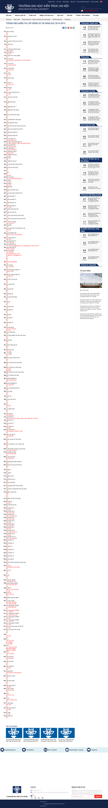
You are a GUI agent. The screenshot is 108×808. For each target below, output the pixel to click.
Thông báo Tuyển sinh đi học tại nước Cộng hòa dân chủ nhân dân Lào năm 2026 (94, 166)
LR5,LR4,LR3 (10, 567)
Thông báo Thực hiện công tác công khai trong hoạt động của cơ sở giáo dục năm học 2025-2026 (94, 85)
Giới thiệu (66, 1)
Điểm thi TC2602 (11, 648)
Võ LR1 (11, 246)
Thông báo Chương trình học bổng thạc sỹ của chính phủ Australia (94, 77)
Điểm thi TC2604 (11, 650)
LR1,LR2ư (17, 567)
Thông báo (67, 19)
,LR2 (12, 653)
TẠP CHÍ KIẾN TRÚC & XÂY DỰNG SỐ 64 (93, 235)
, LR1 (12, 223)
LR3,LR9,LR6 (10, 60)
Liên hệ (72, 1)
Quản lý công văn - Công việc (76, 750)
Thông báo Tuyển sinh (89, 23)
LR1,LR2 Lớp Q (15, 418)
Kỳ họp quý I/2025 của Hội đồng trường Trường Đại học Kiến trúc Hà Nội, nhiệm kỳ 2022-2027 (94, 208)
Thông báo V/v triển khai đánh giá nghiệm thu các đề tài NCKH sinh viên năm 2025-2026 (93, 70)
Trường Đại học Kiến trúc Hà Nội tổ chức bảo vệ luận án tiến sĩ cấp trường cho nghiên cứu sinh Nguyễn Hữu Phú (94, 97)
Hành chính (95, 1)
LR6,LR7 (13, 143)
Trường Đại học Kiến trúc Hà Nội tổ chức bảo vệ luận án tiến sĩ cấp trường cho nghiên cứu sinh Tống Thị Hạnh (94, 112)
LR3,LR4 (13, 150)
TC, (10, 589)
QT (21, 255)
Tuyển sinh (33, 15)
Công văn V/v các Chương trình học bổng (94, 187)
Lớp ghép (16, 255)
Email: (34, 796)
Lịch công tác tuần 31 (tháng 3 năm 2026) (93, 151)
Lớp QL (8, 418)
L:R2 (10, 585)
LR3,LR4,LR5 (18, 234)
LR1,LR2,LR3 (10, 415)
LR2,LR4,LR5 (10, 672)
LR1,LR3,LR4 (12, 380)
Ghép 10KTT (9, 50)
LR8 (18, 143)
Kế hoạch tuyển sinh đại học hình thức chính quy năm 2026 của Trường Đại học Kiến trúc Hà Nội (94, 29)
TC (12, 276)
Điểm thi (8, 370)
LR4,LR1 (16, 431)
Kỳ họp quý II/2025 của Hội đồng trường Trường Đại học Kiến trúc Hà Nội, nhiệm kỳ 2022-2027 (94, 200)
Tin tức (58, 1)
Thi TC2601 (9, 642)
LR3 (12, 84)
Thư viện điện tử (30, 750)
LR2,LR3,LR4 (10, 153)
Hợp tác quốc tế (20, 15)
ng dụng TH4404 (14, 610)
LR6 (21, 431)
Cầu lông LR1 (27, 246)
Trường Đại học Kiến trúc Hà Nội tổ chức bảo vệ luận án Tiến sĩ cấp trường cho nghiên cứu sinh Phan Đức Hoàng (94, 119)
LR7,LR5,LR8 (26, 60)
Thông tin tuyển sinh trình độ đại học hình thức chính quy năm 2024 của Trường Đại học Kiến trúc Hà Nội (90, 301)
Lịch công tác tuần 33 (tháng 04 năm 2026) (93, 136)
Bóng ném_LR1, (18, 246)
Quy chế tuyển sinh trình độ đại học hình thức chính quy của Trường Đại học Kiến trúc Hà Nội (93, 51)
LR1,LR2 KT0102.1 (11, 254)
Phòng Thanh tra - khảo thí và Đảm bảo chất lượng (36, 19)
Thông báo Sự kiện (88, 91)
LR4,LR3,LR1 (12, 146)
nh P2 (9, 593)
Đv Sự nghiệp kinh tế (83, 1)
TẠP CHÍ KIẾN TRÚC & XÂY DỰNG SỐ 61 (93, 257)
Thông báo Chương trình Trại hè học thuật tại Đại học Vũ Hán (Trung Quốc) (94, 62)
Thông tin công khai (88, 265)
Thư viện (95, 15)
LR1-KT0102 (9, 252)
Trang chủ (51, 1)
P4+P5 (12, 249)
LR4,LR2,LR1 (18, 60)
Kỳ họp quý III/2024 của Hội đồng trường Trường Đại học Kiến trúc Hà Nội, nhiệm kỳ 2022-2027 (94, 223)
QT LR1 (11, 621)
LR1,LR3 (11, 516)
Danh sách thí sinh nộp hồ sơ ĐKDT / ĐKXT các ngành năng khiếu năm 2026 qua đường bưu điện (94, 36)
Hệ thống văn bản (57, 19)
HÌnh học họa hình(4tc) (10, 262)
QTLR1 (11, 612)
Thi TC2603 (9, 644)
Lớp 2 (7, 172)
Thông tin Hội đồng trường (91, 195)
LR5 (10, 709)
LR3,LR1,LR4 (10, 140)
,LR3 (12, 658)
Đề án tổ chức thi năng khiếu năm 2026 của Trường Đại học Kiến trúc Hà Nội (94, 43)
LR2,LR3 (11, 242)
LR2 (12, 70)
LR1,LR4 (13, 602)
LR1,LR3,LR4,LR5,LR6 (15, 178)
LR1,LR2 (8, 84)
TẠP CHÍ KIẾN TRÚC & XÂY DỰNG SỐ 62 (93, 250)
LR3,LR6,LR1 (18, 672)
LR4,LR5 (29, 418)
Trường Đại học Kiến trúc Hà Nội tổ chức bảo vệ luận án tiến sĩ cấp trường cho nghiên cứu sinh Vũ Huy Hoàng (94, 104)
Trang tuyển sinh (90, 11)
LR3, (7, 70)
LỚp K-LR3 (23, 418)
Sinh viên (60, 15)
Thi (7, 35)
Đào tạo (9, 15)
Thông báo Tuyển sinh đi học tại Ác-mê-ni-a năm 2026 (94, 181)
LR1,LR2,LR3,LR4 (11, 65)
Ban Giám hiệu (84, 290)
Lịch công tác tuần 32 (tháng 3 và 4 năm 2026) (93, 145)
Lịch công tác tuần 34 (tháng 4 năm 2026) (93, 128)
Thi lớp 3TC (9, 255)
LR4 (15, 516)
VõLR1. (8, 249)
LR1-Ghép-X (9, 581)
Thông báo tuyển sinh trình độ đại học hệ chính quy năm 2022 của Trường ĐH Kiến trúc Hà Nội (90, 295)
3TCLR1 (13, 329)
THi (7, 71)
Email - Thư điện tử (52, 750)
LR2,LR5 (11, 431)
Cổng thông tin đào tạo (10, 750)
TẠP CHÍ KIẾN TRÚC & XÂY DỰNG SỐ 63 (93, 242)
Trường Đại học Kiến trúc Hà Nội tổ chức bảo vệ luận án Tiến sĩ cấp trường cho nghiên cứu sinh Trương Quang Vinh (91, 307)
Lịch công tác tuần (88, 125)
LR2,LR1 (8, 329)
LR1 (7, 33)
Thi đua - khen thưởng (83, 15)
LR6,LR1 (8, 234)
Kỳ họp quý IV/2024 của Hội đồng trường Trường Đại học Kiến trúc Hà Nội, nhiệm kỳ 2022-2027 (94, 216)
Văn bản (70, 15)
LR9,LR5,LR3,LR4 (25, 143)
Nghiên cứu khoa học (47, 15)
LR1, (10, 271)
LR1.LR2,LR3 (10, 458)
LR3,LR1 (8, 690)
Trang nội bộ (94, 750)
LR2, (7, 589)
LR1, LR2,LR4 (13, 538)
